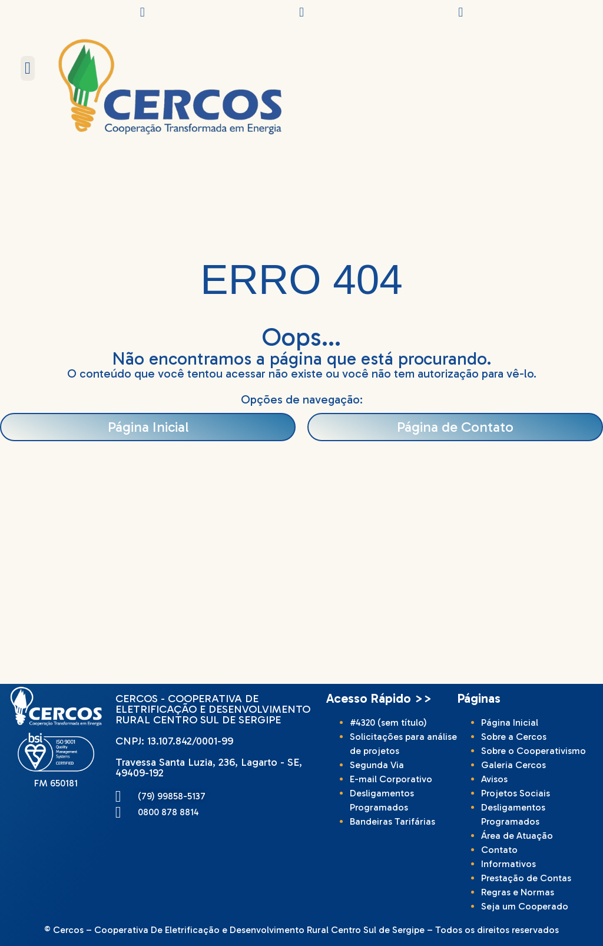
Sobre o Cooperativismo (533, 750)
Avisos (494, 779)
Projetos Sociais (515, 793)
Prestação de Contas (526, 878)
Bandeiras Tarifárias (392, 821)
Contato (499, 849)
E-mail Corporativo (391, 779)
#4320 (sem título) (388, 722)
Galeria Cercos (513, 764)
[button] (28, 68)
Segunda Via (377, 764)
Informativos (508, 863)
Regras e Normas (517, 892)
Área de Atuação (517, 835)
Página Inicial (509, 722)
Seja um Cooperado (524, 906)
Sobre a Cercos (513, 736)
